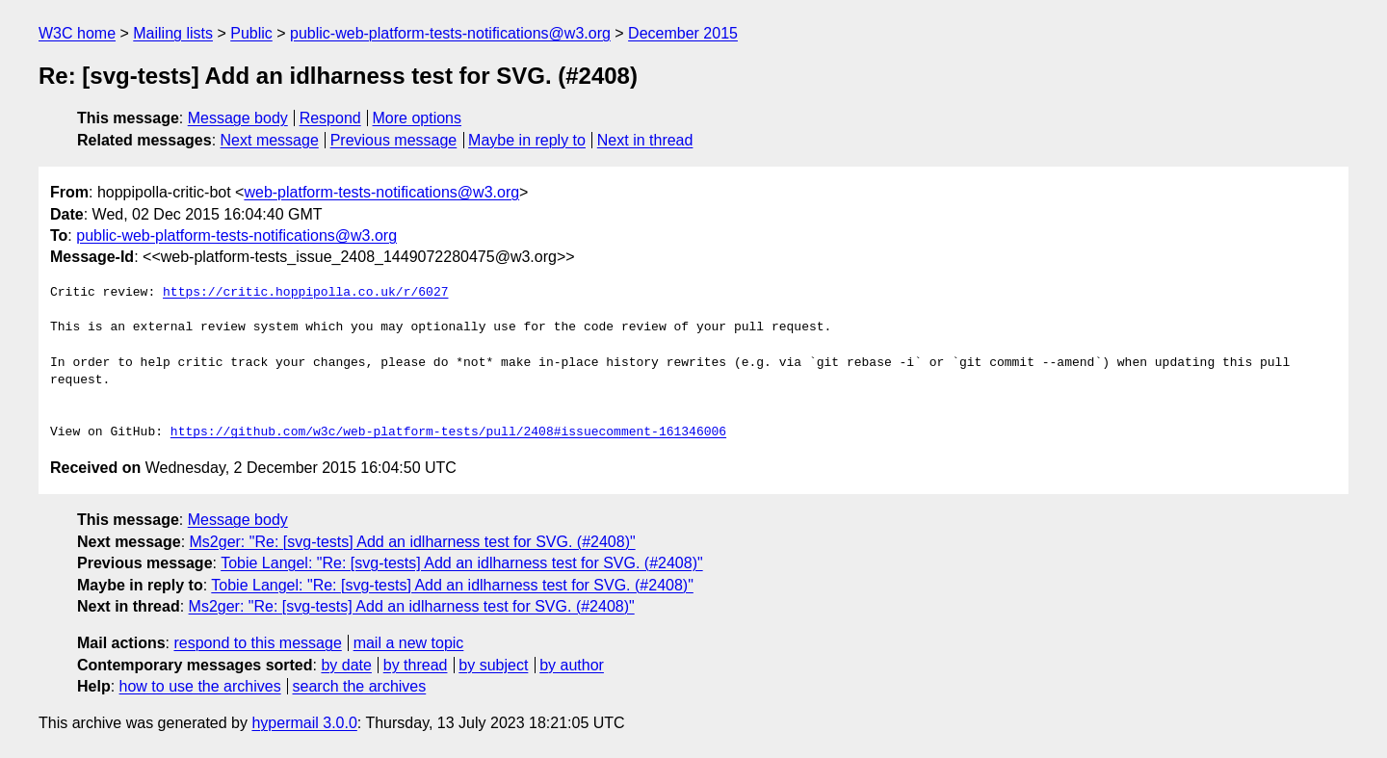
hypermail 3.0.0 (303, 723)
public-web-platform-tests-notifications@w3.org (450, 33)
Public (251, 33)
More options (417, 118)
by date (346, 665)
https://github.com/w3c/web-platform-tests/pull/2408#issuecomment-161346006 (448, 432)
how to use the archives (200, 686)
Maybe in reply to (527, 140)
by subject (493, 665)
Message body (238, 118)
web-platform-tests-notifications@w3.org (381, 192)
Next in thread (645, 140)
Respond (330, 118)
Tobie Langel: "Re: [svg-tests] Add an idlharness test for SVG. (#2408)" (462, 563)
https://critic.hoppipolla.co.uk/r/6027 (305, 292)
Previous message (394, 140)
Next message (270, 140)
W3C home (77, 33)
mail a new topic (408, 643)
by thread (415, 665)
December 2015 (683, 33)
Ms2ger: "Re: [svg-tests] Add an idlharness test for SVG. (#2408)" (413, 542)
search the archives (360, 686)
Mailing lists (173, 33)
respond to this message (257, 643)
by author (571, 665)
